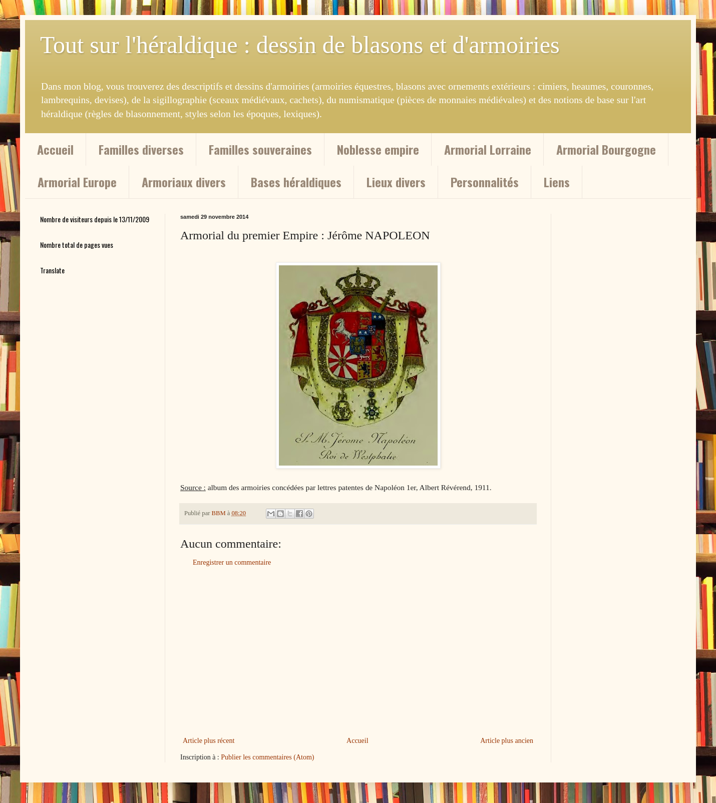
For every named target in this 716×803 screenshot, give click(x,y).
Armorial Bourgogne (606, 149)
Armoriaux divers (184, 182)
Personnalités (485, 182)
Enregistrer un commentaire (232, 562)
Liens (557, 182)
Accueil (55, 149)
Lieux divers (396, 182)
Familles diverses (141, 149)
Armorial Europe (77, 182)
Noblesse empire (378, 149)
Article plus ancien (506, 740)
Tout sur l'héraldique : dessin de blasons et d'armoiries (300, 45)
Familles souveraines (260, 149)
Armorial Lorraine (487, 149)
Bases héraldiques (296, 182)
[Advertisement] (358, 652)
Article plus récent (208, 740)
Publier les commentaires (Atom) (267, 757)
